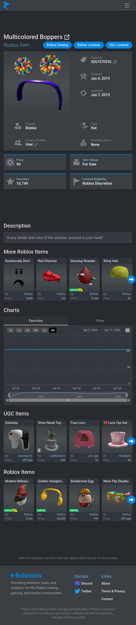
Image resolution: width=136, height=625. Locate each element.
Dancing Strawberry (85, 261)
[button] (57, 45)
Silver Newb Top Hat (52, 423)
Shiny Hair (110, 261)
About (105, 583)
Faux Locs (78, 423)
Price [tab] (100, 321)
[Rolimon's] (7, 5)
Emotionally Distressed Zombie (27, 261)
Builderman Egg (82, 481)
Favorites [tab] (36, 321)
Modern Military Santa (21, 481)
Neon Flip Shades (116, 481)
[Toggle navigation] (127, 5)
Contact (107, 599)
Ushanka (11, 423)
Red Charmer (47, 261)
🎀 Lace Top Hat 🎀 (117, 423)
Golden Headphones (52, 481)
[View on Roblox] (67, 37)
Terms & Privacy (113, 591)
